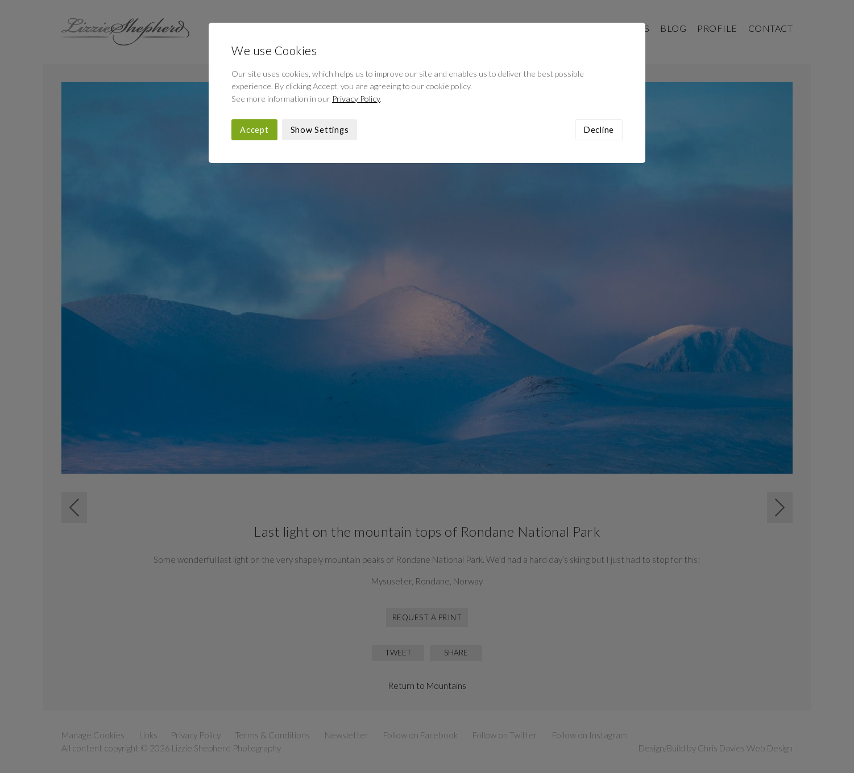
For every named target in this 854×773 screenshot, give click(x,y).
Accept (254, 130)
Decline (599, 130)
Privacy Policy (356, 98)
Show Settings (320, 130)
